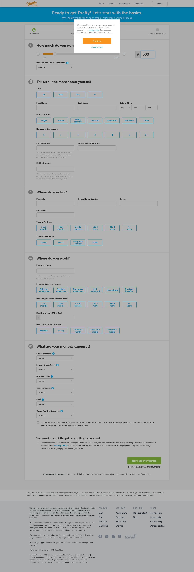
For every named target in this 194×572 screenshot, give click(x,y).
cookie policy (94, 30)
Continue (97, 41)
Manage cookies (97, 47)
